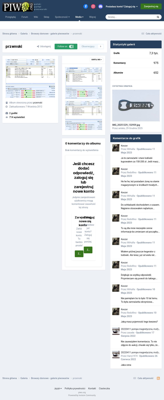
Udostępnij (44, 46)
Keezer (124, 145)
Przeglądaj (10, 17)
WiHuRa (131, 149)
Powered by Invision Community (82, 395)
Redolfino (131, 172)
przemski (37, 102)
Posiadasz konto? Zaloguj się (122, 6)
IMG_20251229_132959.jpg (126, 125)
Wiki (36, 17)
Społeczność (62, 17)
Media (79, 18)
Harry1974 (132, 356)
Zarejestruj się (151, 6)
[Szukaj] (123, 17)
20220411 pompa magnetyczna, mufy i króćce (140, 329)
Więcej (92, 17)
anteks (121, 128)
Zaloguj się (89, 250)
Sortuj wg (96, 60)
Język (58, 388)
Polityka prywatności (75, 388)
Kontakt (92, 388)
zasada (130, 332)
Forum (25, 17)
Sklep (46, 17)
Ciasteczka (104, 388)
